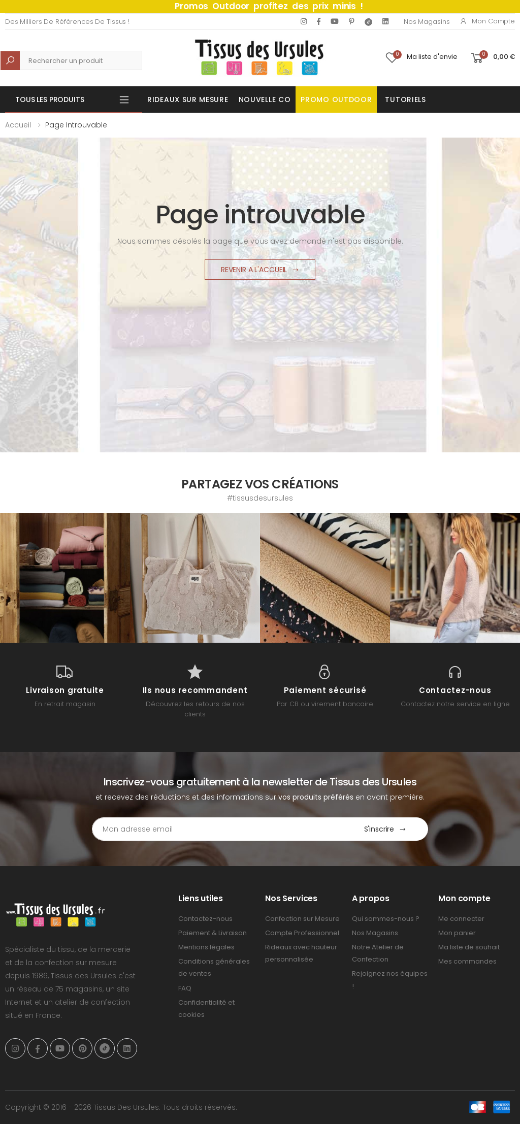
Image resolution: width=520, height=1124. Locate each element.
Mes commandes (467, 961)
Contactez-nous (205, 918)
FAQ (184, 988)
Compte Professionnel (302, 933)
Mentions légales (206, 947)
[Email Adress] (217, 829)
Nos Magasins (426, 21)
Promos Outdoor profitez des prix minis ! (269, 6)
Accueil (18, 125)
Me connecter (461, 918)
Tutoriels (405, 99)
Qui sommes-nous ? (385, 918)
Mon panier (457, 933)
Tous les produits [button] (49, 99)
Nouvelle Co (265, 99)
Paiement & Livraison (212, 933)
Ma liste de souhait (469, 947)
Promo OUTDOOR (336, 99)
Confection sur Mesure (302, 918)
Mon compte (487, 21)
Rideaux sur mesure (188, 99)
